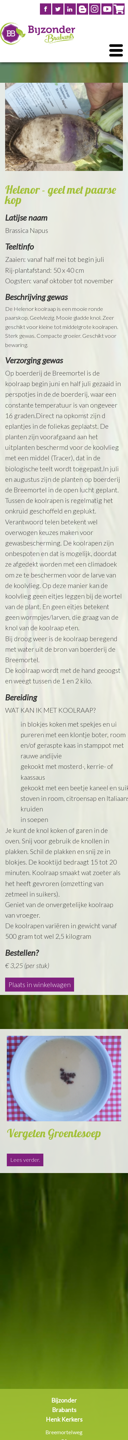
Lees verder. (25, 1159)
